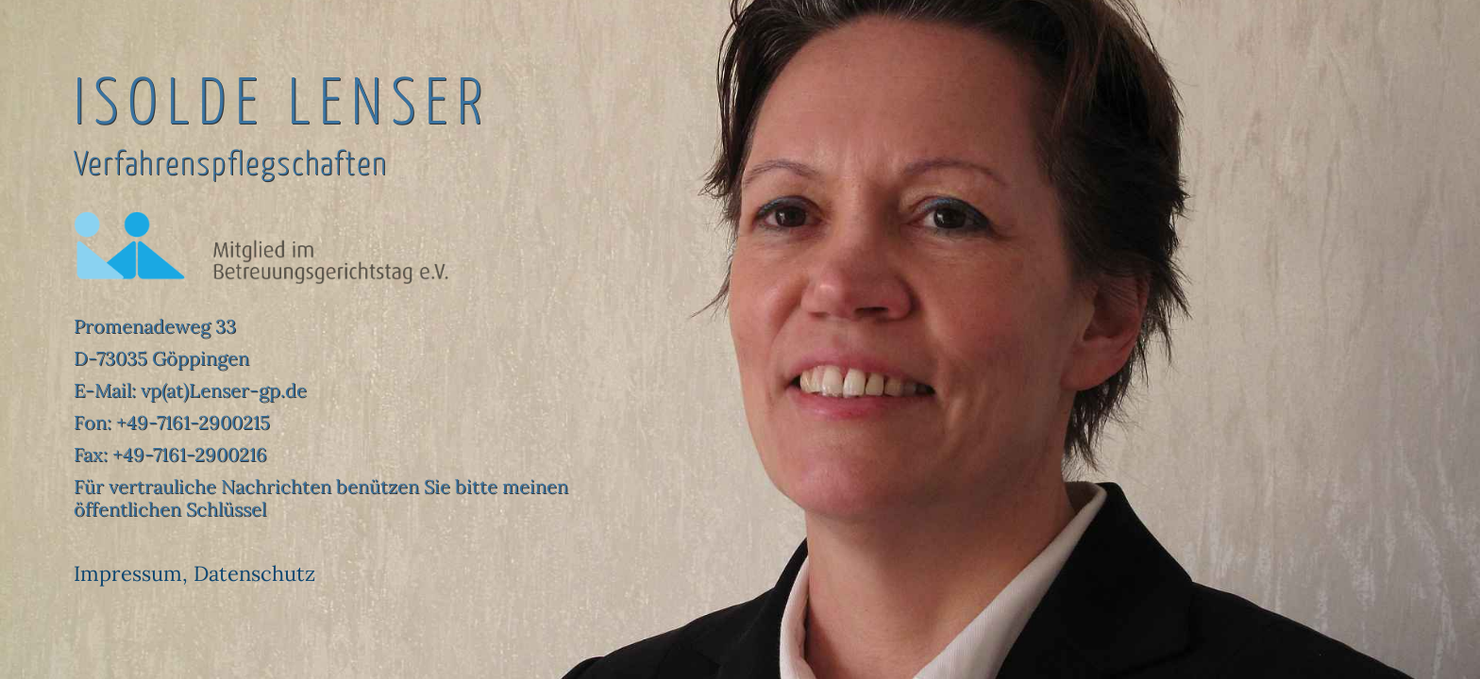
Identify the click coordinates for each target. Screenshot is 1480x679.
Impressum (128, 573)
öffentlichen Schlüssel (170, 509)
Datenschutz (254, 573)
